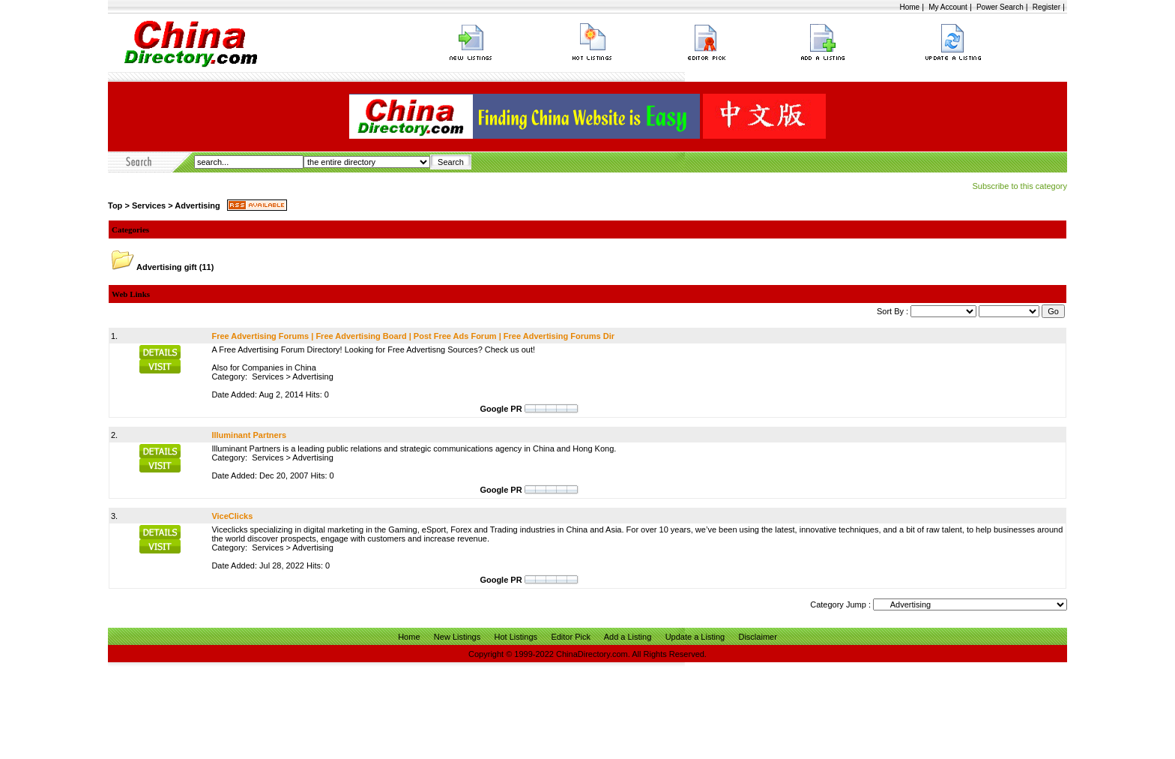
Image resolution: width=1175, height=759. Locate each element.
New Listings (457, 636)
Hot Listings (516, 636)
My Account (947, 7)
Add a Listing (628, 636)
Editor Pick (570, 636)
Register (1046, 7)
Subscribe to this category (1019, 186)
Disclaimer (757, 636)
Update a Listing (695, 636)
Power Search (1000, 7)
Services (149, 205)
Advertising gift (166, 267)
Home (909, 7)
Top (115, 205)
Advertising (197, 205)
